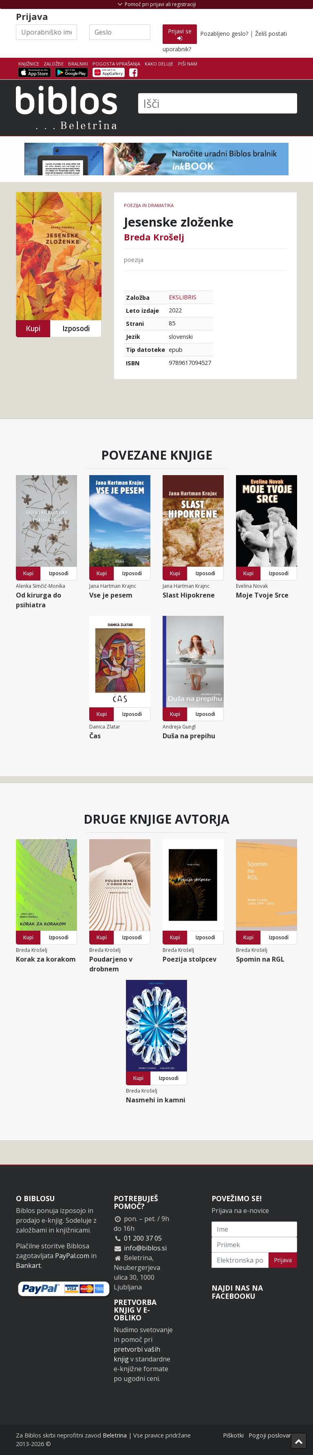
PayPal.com (72, 1255)
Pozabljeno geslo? (224, 33)
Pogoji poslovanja (273, 1435)
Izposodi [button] (76, 328)
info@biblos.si (145, 1247)
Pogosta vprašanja (116, 64)
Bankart (28, 1265)
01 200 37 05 (143, 1238)
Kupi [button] (33, 328)
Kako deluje (159, 64)
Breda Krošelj (154, 237)
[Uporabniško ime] (46, 32)
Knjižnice (28, 64)
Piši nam (187, 64)
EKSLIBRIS (182, 297)
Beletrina (115, 1435)
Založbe (54, 64)
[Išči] (217, 103)
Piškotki (233, 1435)
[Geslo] (119, 32)
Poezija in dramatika (149, 205)
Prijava (283, 1260)
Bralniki (78, 64)
